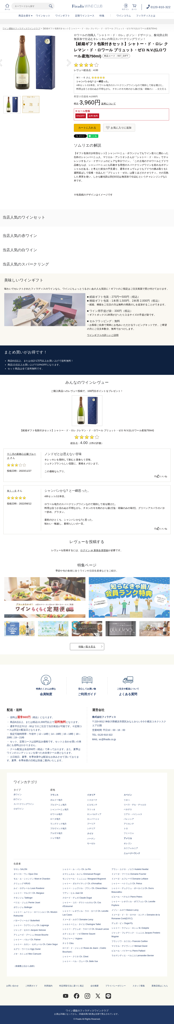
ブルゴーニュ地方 (58, 805)
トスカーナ (92, 800)
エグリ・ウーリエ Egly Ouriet (27, 949)
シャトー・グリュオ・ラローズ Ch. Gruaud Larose (85, 929)
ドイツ (90, 833)
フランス (54, 795)
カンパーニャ (93, 819)
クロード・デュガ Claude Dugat (77, 898)
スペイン (128, 795)
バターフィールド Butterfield (27, 920)
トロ (126, 828)
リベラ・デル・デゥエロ (135, 805)
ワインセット (43, 15)
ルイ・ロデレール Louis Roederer (29, 888)
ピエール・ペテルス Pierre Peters (127, 897)
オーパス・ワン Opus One (26, 874)
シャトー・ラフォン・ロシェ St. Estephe (130, 928)
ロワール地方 (56, 814)
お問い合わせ (12, 986)
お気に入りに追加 (121, 127)
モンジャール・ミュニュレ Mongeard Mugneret (84, 879)
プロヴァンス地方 (58, 828)
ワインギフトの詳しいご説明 (103, 335)
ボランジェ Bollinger (23, 907)
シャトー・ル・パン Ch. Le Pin (76, 869)
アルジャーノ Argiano (72, 938)
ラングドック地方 (58, 824)
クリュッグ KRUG (22, 883)
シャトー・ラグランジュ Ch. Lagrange (31, 925)
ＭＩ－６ (12, 490)
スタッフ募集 (139, 986)
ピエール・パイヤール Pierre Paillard (128, 951)
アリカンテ (129, 824)
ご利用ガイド (31, 986)
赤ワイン (18, 794)
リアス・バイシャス (133, 814)
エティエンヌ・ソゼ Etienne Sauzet (78, 934)
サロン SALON (20, 869)
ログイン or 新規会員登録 (94, 550)
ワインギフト (62, 15)
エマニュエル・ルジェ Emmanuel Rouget (81, 874)
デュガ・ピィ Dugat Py (122, 923)
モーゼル (91, 843)
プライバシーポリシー (115, 986)
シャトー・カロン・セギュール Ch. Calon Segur (36, 944)
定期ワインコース (84, 15)
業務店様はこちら (160, 986)
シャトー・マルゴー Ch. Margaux (29, 893)
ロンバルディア (94, 814)
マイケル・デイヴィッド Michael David (129, 946)
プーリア (91, 824)
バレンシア (129, 819)
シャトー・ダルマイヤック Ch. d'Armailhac (82, 883)
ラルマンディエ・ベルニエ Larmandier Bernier (133, 955)
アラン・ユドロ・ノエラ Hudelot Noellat (130, 869)
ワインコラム (123, 15)
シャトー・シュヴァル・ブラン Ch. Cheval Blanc (84, 888)
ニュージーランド (132, 853)
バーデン (91, 839)
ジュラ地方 (55, 838)
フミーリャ (129, 833)
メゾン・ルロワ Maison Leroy (125, 910)
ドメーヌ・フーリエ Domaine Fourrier (129, 874)
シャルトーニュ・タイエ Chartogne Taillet (81, 924)
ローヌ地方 (55, 819)
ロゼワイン (19, 809)
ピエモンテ (92, 805)
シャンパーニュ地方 (59, 809)
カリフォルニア (131, 848)
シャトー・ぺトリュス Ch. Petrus (127, 883)
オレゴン (128, 843)
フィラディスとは (145, 15)
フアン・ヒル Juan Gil (72, 893)
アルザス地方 (56, 833)
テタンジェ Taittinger (23, 898)
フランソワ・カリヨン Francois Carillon (130, 941)
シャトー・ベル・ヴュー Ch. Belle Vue (80, 961)
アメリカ (128, 838)
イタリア (91, 795)
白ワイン (18, 799)
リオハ (127, 800)
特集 (101, 15)
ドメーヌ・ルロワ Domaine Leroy (77, 919)
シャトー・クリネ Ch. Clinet (75, 956)
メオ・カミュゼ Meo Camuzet (27, 954)
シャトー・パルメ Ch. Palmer (27, 939)
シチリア (91, 828)
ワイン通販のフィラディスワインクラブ (21, 28)
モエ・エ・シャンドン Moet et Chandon (32, 879)
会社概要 (94, 986)
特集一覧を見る (87, 646)
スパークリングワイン (24, 804)
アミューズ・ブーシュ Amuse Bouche (31, 935)
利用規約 (48, 986)
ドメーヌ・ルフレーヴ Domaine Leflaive (130, 879)
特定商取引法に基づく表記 (71, 986)
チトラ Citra (68, 943)
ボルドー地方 (56, 800)
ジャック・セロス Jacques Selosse (30, 930)
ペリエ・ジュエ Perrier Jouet (27, 902)
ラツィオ (91, 809)
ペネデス (128, 809)
